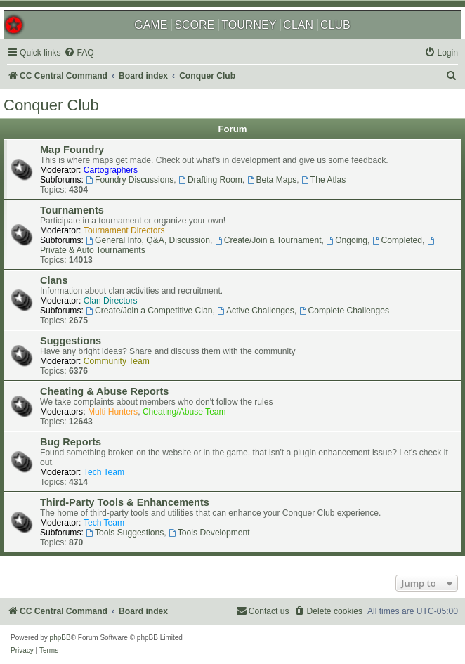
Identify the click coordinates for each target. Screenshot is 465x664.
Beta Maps (272, 180)
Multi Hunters (113, 412)
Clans (54, 280)
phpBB (60, 638)
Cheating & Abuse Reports (104, 391)
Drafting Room (210, 180)
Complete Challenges (344, 310)
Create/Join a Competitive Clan (149, 310)
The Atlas (323, 180)
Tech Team (104, 472)
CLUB (335, 25)
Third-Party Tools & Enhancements (124, 502)
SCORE (194, 25)
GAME (150, 25)
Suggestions (70, 340)
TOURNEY (248, 25)
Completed (397, 240)
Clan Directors (111, 301)
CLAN (298, 25)
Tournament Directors (124, 230)
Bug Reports (70, 442)
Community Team (117, 361)
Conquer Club (51, 105)
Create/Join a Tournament (268, 240)
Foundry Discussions (129, 180)
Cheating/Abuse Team (184, 412)
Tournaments (72, 210)
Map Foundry (72, 149)
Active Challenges (255, 310)
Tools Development (209, 533)
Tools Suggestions (125, 533)
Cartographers (111, 170)
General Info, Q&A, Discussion (148, 240)
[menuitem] (78, 53)
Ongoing (346, 240)
